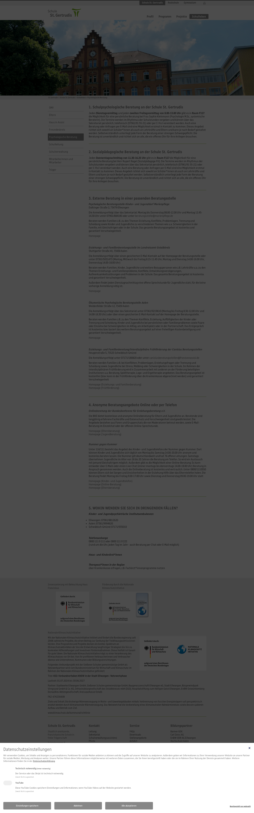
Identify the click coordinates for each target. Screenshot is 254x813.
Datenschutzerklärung (44, 761)
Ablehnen (78, 805)
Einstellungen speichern (27, 805)
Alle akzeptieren (129, 805)
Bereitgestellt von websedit (240, 806)
